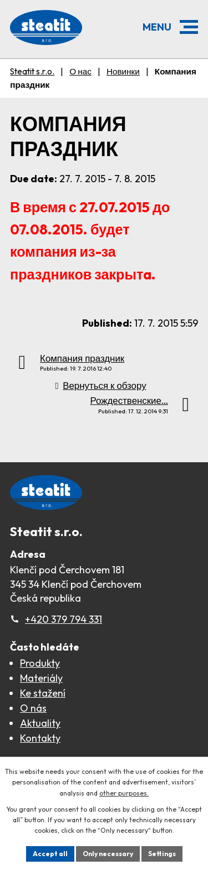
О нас (80, 71)
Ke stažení (42, 693)
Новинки (123, 71)
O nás (33, 708)
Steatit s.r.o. (32, 71)
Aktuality (40, 723)
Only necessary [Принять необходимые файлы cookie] (108, 853)
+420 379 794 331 (63, 619)
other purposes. (124, 793)
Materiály (41, 678)
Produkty (40, 663)
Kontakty (40, 738)
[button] (189, 27)
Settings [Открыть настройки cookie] (162, 853)
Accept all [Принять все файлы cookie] (50, 853)
